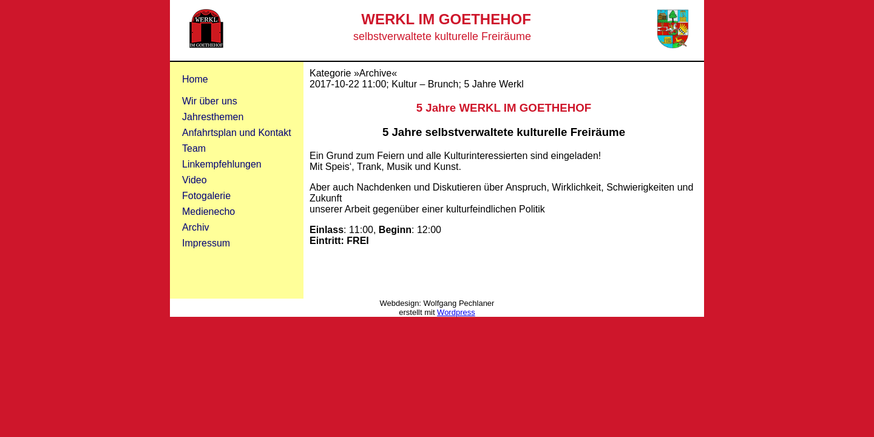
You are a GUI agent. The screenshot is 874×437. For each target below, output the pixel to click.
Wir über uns (209, 101)
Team (194, 148)
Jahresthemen (212, 117)
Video (194, 180)
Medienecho (208, 211)
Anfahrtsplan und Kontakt (236, 132)
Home (195, 79)
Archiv (195, 227)
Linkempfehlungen (222, 164)
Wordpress (456, 312)
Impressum (206, 243)
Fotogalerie (206, 196)
